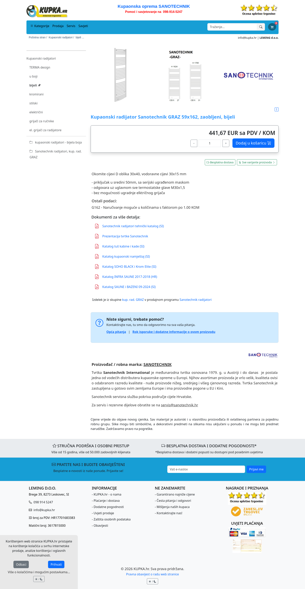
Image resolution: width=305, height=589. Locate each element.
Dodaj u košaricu (253, 143)
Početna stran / (38, 37)
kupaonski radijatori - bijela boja (56, 142)
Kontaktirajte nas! (169, 513)
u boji (33, 76)
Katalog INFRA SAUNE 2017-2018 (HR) (126, 276)
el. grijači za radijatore (45, 130)
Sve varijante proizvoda (257, 162)
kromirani (36, 94)
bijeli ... (80, 37)
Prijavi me (256, 469)
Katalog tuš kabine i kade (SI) (119, 246)
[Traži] (261, 27)
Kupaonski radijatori (41, 58)
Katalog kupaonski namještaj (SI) (122, 256)
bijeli (35, 85)
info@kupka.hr (247, 38)
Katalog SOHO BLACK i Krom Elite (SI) (125, 266)
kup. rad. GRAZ (133, 300)
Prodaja (58, 26)
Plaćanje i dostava (107, 500)
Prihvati (56, 564)
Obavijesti (101, 525)
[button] (277, 109)
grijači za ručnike (41, 121)
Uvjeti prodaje (104, 513)
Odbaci (21, 564)
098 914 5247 (43, 502)
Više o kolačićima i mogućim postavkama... (39, 572)
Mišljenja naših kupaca (173, 507)
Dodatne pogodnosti (109, 507)
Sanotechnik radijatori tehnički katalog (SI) (129, 226)
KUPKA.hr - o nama (107, 494)
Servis (71, 26)
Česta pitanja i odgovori (174, 500)
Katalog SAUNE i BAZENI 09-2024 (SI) (125, 286)
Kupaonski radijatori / (61, 37)
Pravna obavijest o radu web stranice (152, 574)
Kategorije (39, 26)
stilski (33, 103)
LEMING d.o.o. (269, 38)
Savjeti (83, 26)
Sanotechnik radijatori (196, 300)
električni (36, 112)
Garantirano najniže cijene (176, 494)
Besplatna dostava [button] (220, 162)
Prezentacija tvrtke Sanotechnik (121, 236)
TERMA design (39, 67)
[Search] (232, 27)
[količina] (210, 143)
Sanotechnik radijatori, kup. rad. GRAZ (56, 154)
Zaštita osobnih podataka (112, 519)
